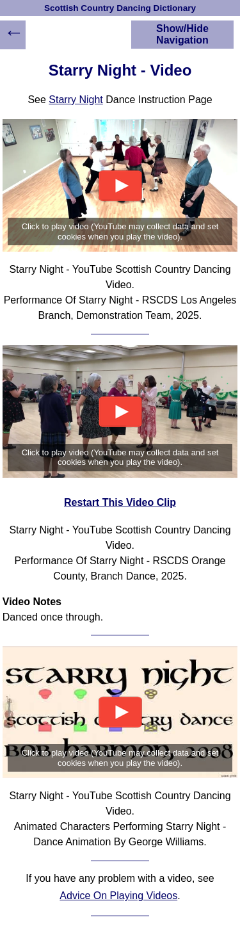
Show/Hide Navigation (182, 34)
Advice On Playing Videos (118, 895)
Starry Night (75, 99)
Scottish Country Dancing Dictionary (120, 8)
